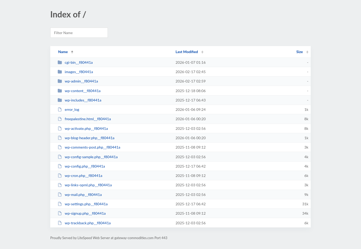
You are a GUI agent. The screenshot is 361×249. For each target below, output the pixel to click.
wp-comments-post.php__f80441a (89, 147)
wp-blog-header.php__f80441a (86, 138)
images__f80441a (75, 71)
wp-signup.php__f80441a (82, 213)
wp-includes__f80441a (79, 100)
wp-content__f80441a (79, 90)
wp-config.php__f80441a (81, 166)
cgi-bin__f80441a (75, 62)
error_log (68, 109)
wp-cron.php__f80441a (80, 175)
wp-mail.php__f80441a (80, 194)
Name (63, 51)
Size (299, 51)
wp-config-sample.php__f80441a (88, 157)
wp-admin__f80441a (78, 81)
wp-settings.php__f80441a (83, 204)
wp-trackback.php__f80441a (84, 223)
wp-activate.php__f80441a (83, 128)
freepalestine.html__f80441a (84, 119)
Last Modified (187, 51)
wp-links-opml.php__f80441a (85, 185)
